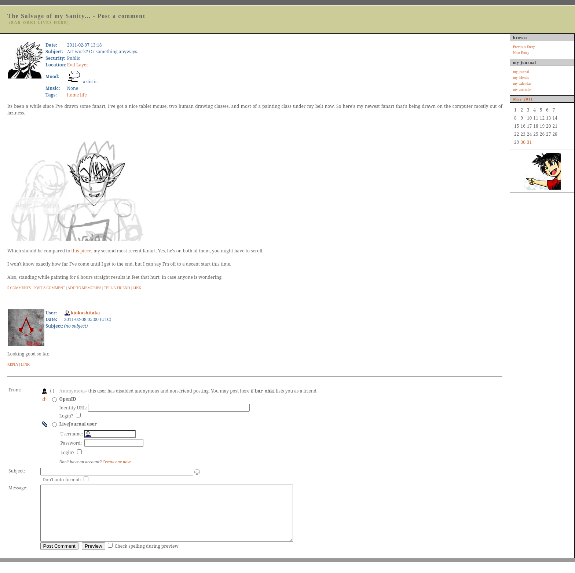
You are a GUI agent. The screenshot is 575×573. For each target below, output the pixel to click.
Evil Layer (77, 65)
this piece (81, 251)
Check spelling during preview (147, 557)
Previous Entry (524, 47)
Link (137, 288)
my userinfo (522, 89)
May (517, 99)
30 (522, 142)
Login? (66, 416)
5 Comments (19, 288)
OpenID (67, 399)
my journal (521, 72)
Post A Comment (49, 288)
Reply (12, 364)
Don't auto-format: (62, 480)
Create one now (117, 461)
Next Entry (521, 53)
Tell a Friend (117, 288)
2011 (528, 99)
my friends (521, 78)
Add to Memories (84, 288)
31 (529, 142)
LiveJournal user (78, 424)
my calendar (522, 83)
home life (77, 95)
